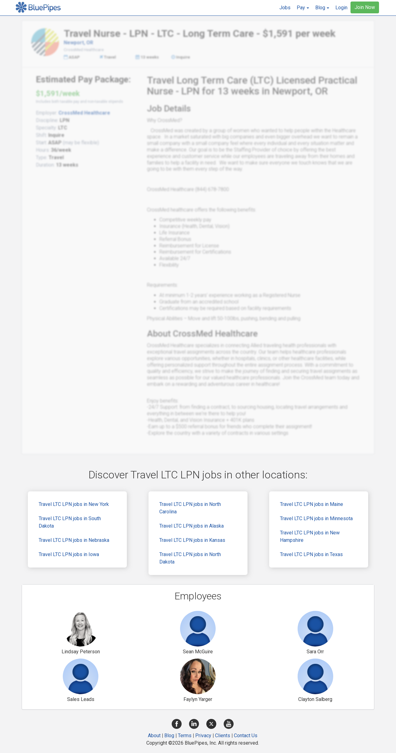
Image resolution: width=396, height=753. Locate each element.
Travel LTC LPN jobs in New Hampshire (310, 536)
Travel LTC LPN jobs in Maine (311, 504)
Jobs (285, 8)
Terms (185, 735)
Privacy (203, 735)
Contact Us (245, 735)
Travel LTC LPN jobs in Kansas (192, 540)
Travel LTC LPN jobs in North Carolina (190, 508)
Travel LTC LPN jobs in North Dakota (190, 558)
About (154, 735)
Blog (169, 735)
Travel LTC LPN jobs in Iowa (69, 554)
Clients (222, 735)
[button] (303, 7)
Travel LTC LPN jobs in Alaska (191, 526)
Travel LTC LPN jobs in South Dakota (70, 522)
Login (341, 8)
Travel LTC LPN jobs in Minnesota (316, 518)
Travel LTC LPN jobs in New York (74, 504)
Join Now (365, 7)
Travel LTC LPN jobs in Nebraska (74, 540)
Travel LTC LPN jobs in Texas (311, 554)
